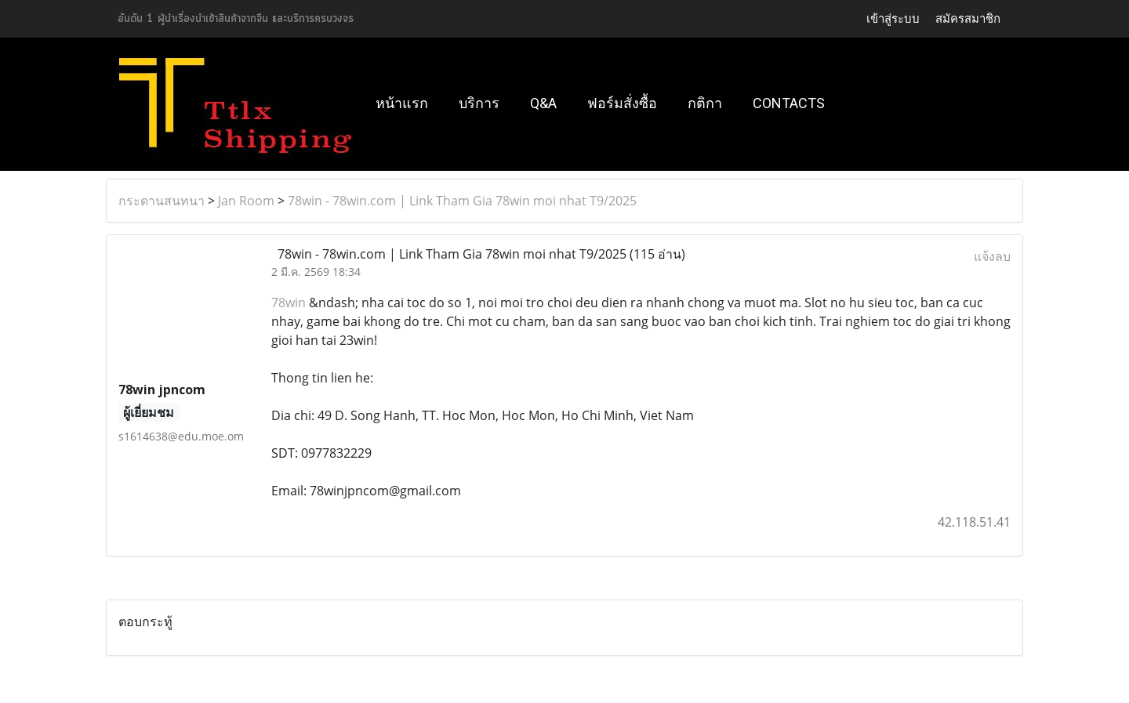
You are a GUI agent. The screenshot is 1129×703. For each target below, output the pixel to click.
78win (288, 302)
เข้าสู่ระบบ (893, 19)
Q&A (543, 103)
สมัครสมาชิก (967, 19)
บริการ (479, 103)
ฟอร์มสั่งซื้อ (622, 103)
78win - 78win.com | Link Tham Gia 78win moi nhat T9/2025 (462, 200)
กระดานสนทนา (161, 200)
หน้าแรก (402, 103)
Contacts (789, 103)
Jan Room (246, 200)
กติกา (705, 103)
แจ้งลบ (992, 256)
